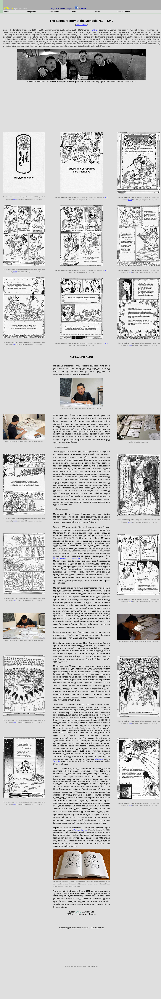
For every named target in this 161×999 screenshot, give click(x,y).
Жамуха (99, 759)
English (54, 8)
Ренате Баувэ (80, 830)
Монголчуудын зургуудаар (67, 558)
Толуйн (56, 761)
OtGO (94, 30)
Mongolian (70, 8)
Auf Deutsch (81, 24)
